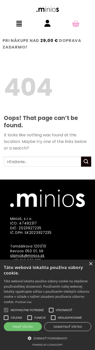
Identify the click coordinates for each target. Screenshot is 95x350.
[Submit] (86, 161)
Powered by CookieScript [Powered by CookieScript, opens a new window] (47, 344)
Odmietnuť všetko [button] (67, 327)
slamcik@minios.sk (27, 255)
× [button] (90, 264)
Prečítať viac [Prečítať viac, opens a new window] (23, 302)
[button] (19, 24)
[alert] (47, 305)
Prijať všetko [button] (23, 327)
